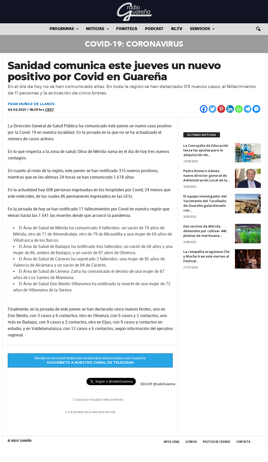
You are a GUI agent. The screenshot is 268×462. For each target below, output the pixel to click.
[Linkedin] (230, 109)
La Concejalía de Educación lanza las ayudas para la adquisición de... (205, 150)
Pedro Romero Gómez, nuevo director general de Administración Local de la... (206, 175)
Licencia (191, 441)
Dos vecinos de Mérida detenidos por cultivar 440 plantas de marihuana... (204, 231)
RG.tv (176, 29)
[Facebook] (204, 109)
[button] (258, 29)
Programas (64, 29)
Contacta (243, 441)
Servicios (202, 29)
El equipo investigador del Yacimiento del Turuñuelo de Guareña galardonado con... (205, 203)
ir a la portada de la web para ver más (90, 412)
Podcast (154, 29)
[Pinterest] (221, 109)
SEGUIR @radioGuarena (157, 384)
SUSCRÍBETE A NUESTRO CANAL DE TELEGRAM (90, 362)
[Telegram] (247, 109)
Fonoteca (126, 29)
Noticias (97, 29)
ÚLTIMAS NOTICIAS (201, 135)
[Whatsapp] (239, 109)
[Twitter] (212, 109)
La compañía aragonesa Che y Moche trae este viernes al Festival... (206, 256)
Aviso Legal (171, 441)
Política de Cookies (216, 441)
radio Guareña (64, 400)
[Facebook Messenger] (256, 109)
